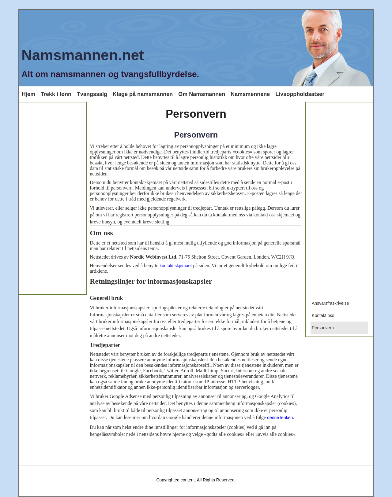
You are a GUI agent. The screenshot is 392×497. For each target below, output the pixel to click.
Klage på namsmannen (143, 94)
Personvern (196, 134)
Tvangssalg (92, 94)
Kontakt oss (323, 315)
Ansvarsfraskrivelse (330, 303)
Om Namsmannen (201, 94)
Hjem (28, 94)
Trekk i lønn (56, 94)
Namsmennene (250, 94)
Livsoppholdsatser (299, 94)
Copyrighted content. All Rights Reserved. (196, 479)
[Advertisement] (53, 198)
